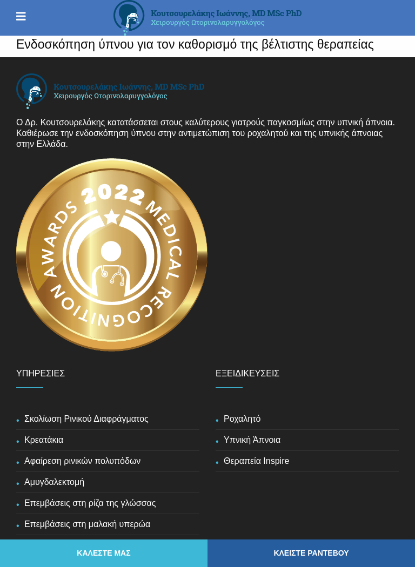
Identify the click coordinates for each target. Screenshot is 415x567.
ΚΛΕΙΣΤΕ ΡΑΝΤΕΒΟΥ (311, 553)
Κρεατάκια (43, 439)
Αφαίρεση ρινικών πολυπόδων (82, 460)
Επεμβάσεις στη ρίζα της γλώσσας (90, 503)
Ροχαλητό (242, 418)
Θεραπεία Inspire (256, 460)
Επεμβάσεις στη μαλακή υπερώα (87, 524)
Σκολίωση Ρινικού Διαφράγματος (86, 418)
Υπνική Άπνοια (252, 439)
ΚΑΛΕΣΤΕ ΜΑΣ (103, 553)
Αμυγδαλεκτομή (54, 482)
